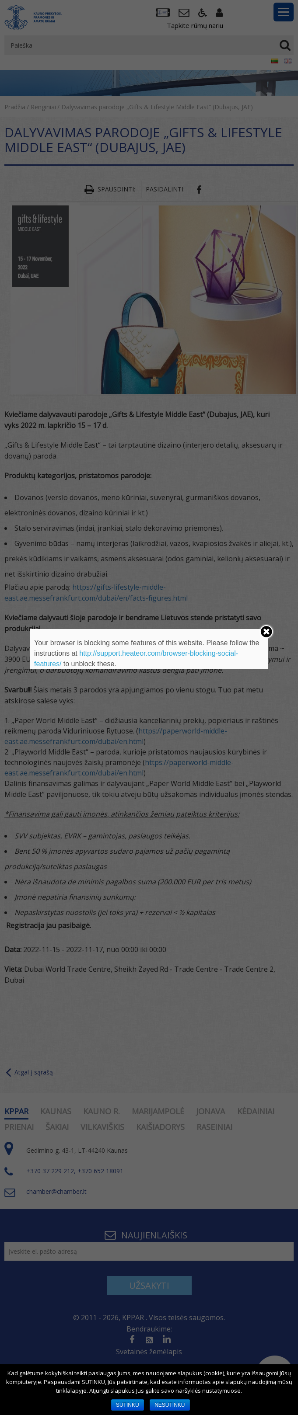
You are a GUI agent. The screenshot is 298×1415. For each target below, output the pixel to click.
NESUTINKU (169, 1405)
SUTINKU (127, 1405)
